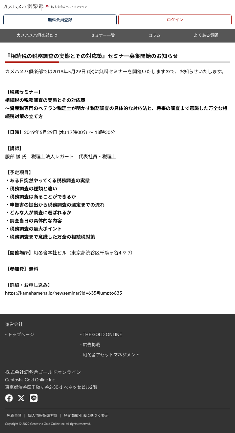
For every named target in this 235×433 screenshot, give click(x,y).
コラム (154, 35)
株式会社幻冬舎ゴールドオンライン (43, 372)
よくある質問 (206, 35)
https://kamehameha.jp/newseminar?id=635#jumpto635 (63, 293)
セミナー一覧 (103, 35)
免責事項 (14, 415)
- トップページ (19, 334)
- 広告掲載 (90, 344)
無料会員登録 (60, 19)
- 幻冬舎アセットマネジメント (110, 354)
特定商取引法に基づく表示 (86, 415)
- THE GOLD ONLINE (101, 334)
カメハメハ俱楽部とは (37, 35)
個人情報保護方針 (42, 415)
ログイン (175, 19)
